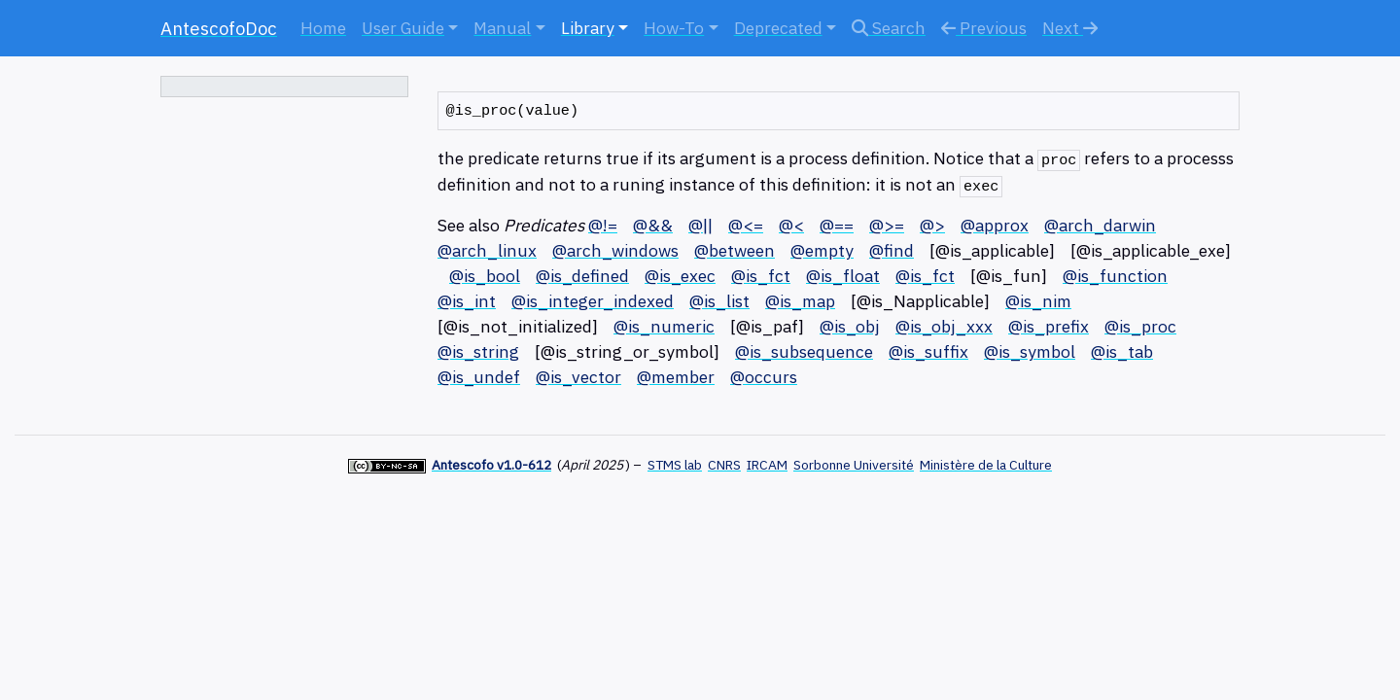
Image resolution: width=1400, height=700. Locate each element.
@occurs (763, 377)
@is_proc (1140, 326)
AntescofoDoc (218, 28)
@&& (653, 225)
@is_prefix (1048, 326)
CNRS (724, 464)
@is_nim (1038, 301)
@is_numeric (664, 326)
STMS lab (675, 464)
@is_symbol (1029, 351)
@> (932, 225)
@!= (602, 225)
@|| (700, 225)
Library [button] (587, 28)
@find (891, 250)
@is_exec (680, 275)
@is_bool (484, 275)
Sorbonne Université (853, 464)
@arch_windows (615, 250)
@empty (822, 250)
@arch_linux (487, 250)
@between (734, 250)
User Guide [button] (403, 28)
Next (1070, 28)
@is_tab (1122, 351)
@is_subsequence (804, 351)
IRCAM (767, 464)
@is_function (1115, 275)
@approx (995, 225)
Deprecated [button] (778, 28)
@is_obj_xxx (944, 326)
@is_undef (479, 377)
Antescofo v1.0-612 (491, 464)
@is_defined (582, 275)
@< (791, 225)
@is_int (467, 301)
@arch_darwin (1100, 225)
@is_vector (578, 377)
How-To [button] (674, 28)
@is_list (719, 301)
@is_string (478, 351)
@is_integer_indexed (592, 301)
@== (837, 225)
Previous (984, 28)
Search (889, 28)
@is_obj (850, 326)
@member (676, 377)
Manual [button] (502, 28)
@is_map (800, 301)
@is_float (843, 275)
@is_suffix (928, 351)
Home (323, 28)
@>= (886, 225)
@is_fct (760, 275)
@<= (745, 225)
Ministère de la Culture (986, 464)
